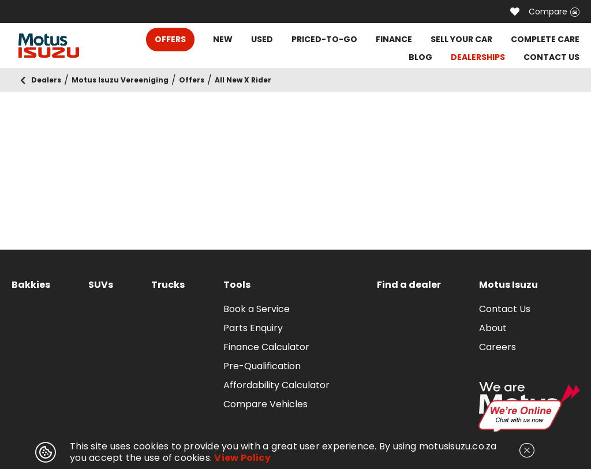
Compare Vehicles (265, 404)
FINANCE (394, 39)
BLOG (420, 57)
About (493, 328)
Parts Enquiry (253, 328)
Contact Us (504, 309)
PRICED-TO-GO (324, 39)
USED (262, 39)
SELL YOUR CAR (461, 39)
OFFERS (170, 39)
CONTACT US (551, 57)
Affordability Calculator (276, 385)
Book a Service (256, 309)
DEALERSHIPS (478, 57)
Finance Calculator (266, 347)
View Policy (242, 457)
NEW (223, 39)
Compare (554, 11)
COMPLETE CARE (545, 39)
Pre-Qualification (262, 366)
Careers (497, 347)
